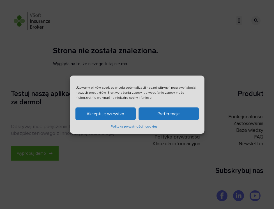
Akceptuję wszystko (105, 115)
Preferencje (169, 115)
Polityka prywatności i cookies (134, 128)
